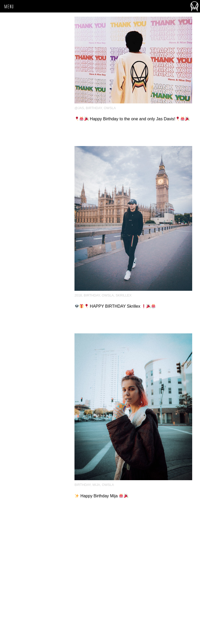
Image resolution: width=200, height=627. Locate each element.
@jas (79, 108)
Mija (96, 485)
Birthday (94, 108)
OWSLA (110, 108)
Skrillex (124, 295)
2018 (78, 295)
